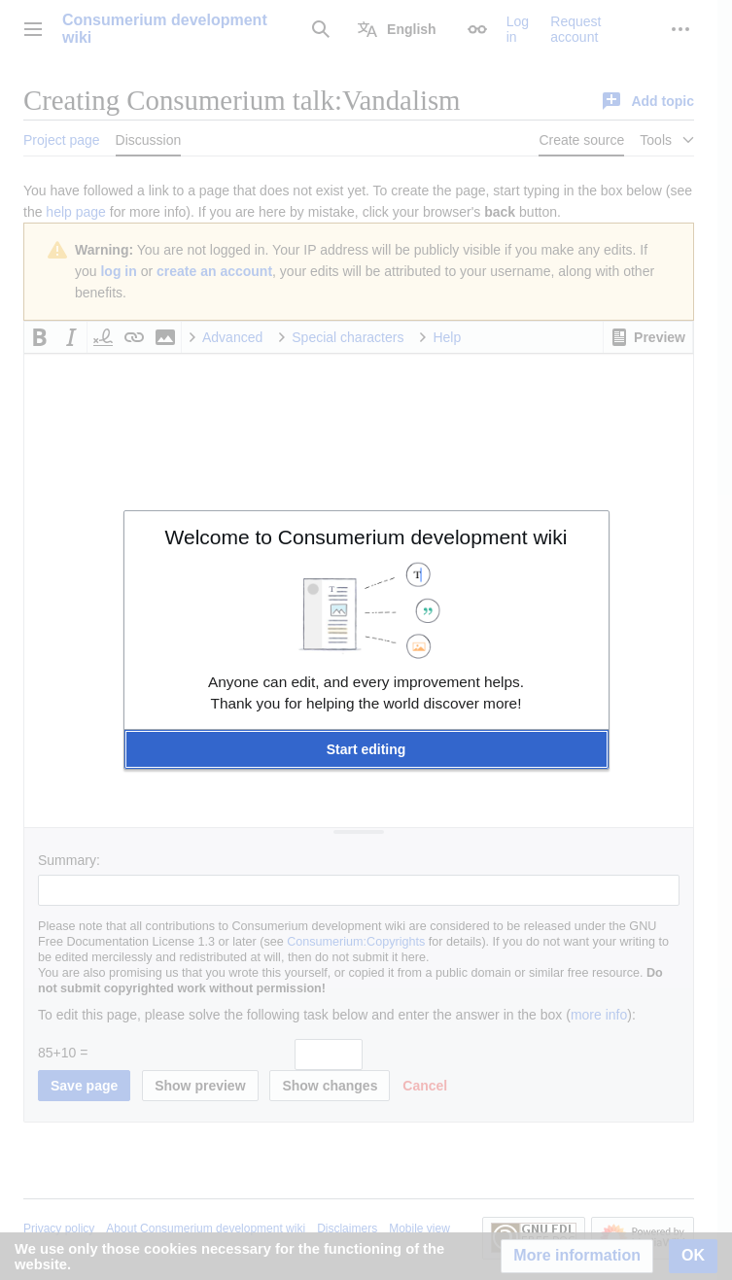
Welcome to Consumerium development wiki (366, 537)
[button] (366, 749)
